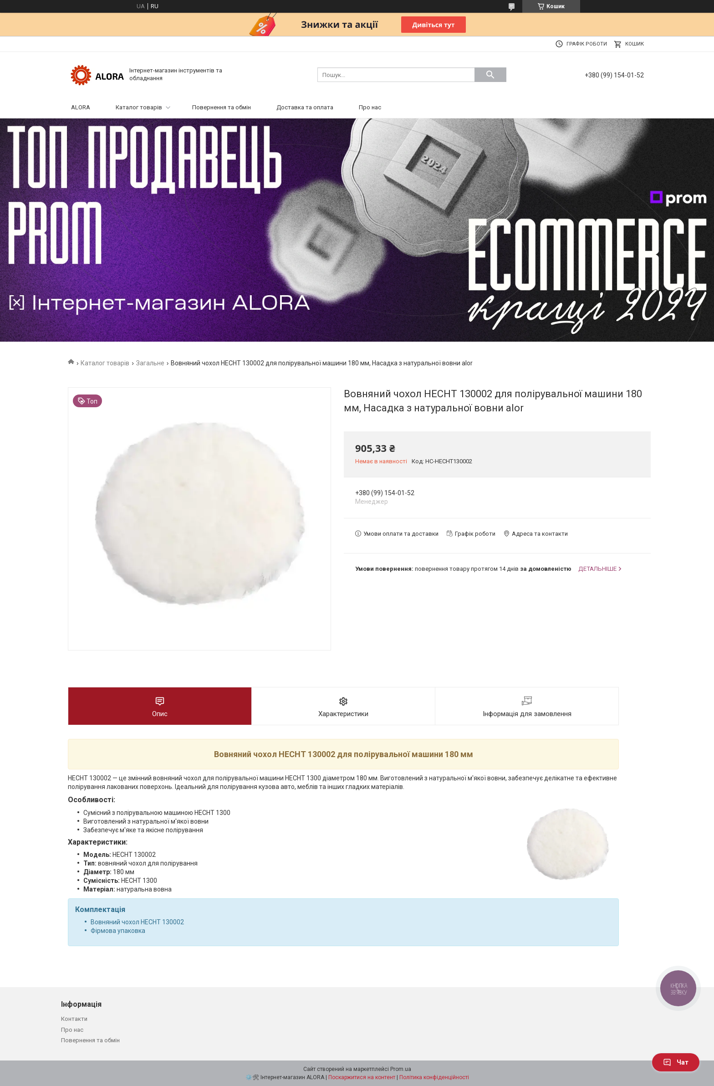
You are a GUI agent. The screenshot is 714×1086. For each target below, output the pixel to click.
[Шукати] (490, 74)
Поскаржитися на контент (361, 1077)
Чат (675, 1062)
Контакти (74, 1018)
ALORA (80, 107)
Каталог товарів (139, 107)
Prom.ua (400, 1069)
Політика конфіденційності (434, 1077)
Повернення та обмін (221, 107)
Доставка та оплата (304, 107)
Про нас (370, 107)
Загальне (150, 363)
